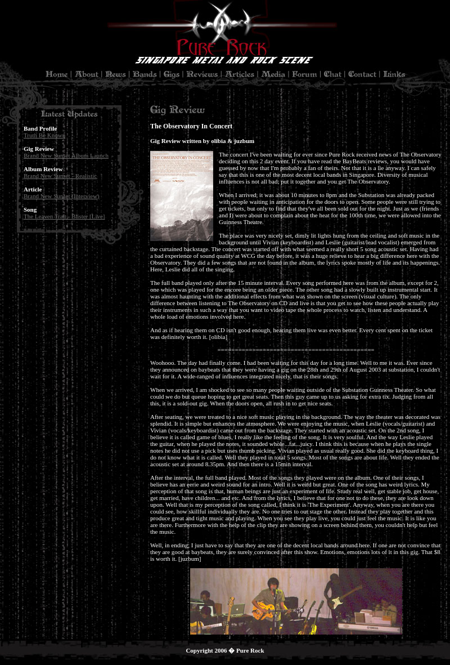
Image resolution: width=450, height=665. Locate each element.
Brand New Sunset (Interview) (62, 196)
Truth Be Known (44, 135)
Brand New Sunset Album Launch (66, 155)
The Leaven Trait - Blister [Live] (64, 216)
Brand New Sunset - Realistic (60, 175)
